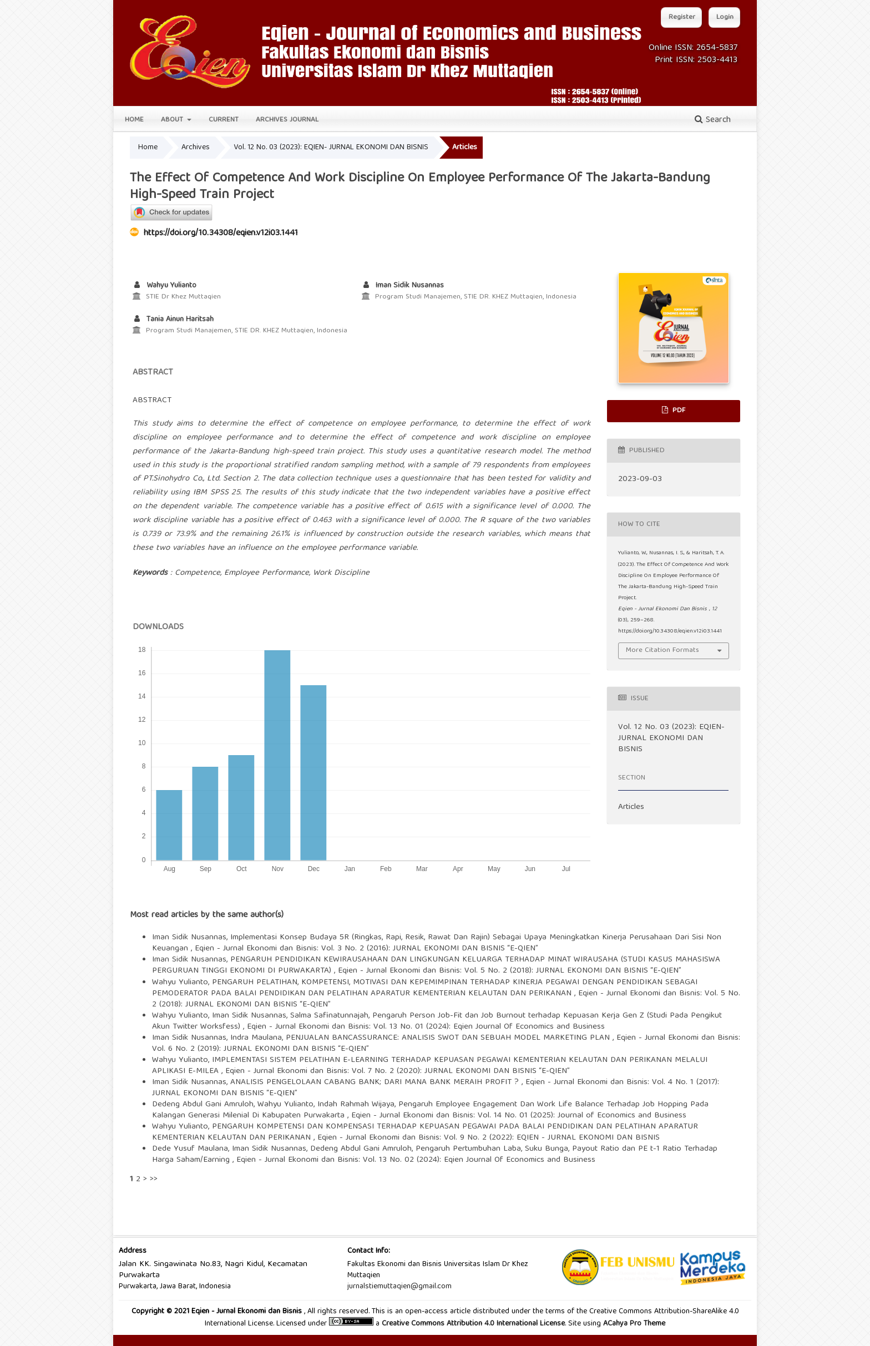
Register (682, 17)
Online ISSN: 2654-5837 (693, 48)
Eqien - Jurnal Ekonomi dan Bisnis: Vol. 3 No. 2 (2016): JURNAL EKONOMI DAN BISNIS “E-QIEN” (366, 949)
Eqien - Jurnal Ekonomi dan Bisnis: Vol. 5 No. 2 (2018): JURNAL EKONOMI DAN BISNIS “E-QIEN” (509, 971)
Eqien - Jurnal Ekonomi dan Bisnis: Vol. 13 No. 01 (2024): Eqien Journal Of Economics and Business (426, 1027)
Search (713, 120)
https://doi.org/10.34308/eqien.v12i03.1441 (221, 233)
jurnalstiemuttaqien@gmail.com (399, 1286)
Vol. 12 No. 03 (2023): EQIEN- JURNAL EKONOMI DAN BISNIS (331, 147)
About (173, 120)
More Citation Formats (662, 650)
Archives (195, 147)
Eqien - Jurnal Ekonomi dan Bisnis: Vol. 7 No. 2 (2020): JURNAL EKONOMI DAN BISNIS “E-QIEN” (397, 1071)
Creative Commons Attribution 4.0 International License (473, 1323)
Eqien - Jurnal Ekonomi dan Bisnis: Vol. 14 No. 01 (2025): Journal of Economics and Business (518, 1116)
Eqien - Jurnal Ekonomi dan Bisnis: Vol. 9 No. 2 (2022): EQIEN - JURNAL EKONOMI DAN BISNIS (488, 1138)
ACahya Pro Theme (633, 1323)
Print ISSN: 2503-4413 (696, 60)
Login (725, 17)
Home (134, 120)
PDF (677, 410)
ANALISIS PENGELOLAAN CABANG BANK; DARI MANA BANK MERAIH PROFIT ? (376, 1082)
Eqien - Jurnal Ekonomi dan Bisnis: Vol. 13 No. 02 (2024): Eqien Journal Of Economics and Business (415, 1160)
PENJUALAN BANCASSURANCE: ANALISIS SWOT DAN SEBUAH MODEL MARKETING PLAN (449, 1038)
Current (224, 120)
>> (154, 1179)
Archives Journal (287, 120)
